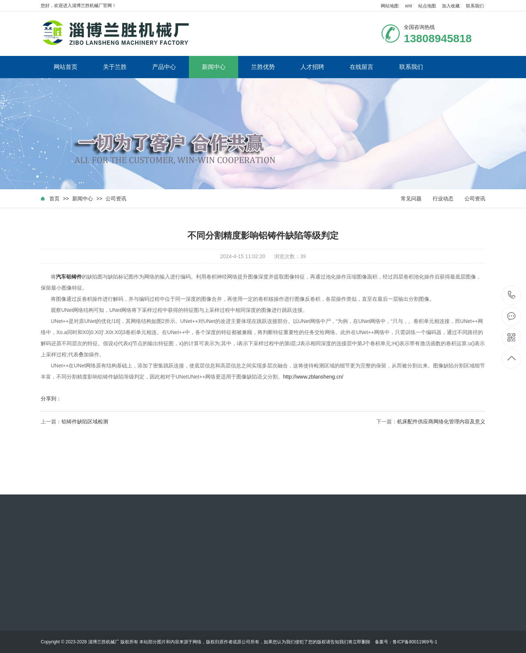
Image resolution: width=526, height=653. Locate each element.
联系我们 (475, 6)
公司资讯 (116, 198)
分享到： (51, 399)
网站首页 (65, 67)
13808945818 (512, 295)
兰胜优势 (263, 67)
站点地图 (427, 6)
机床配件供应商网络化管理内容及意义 (441, 421)
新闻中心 (214, 67)
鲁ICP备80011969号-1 (415, 641)
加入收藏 (451, 6)
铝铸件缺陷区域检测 (84, 421)
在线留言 (361, 67)
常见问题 (411, 198)
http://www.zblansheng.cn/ (313, 377)
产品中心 (164, 67)
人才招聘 (312, 67)
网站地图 (390, 6)
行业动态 (443, 198)
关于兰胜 (115, 67)
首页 (54, 198)
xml (408, 6)
